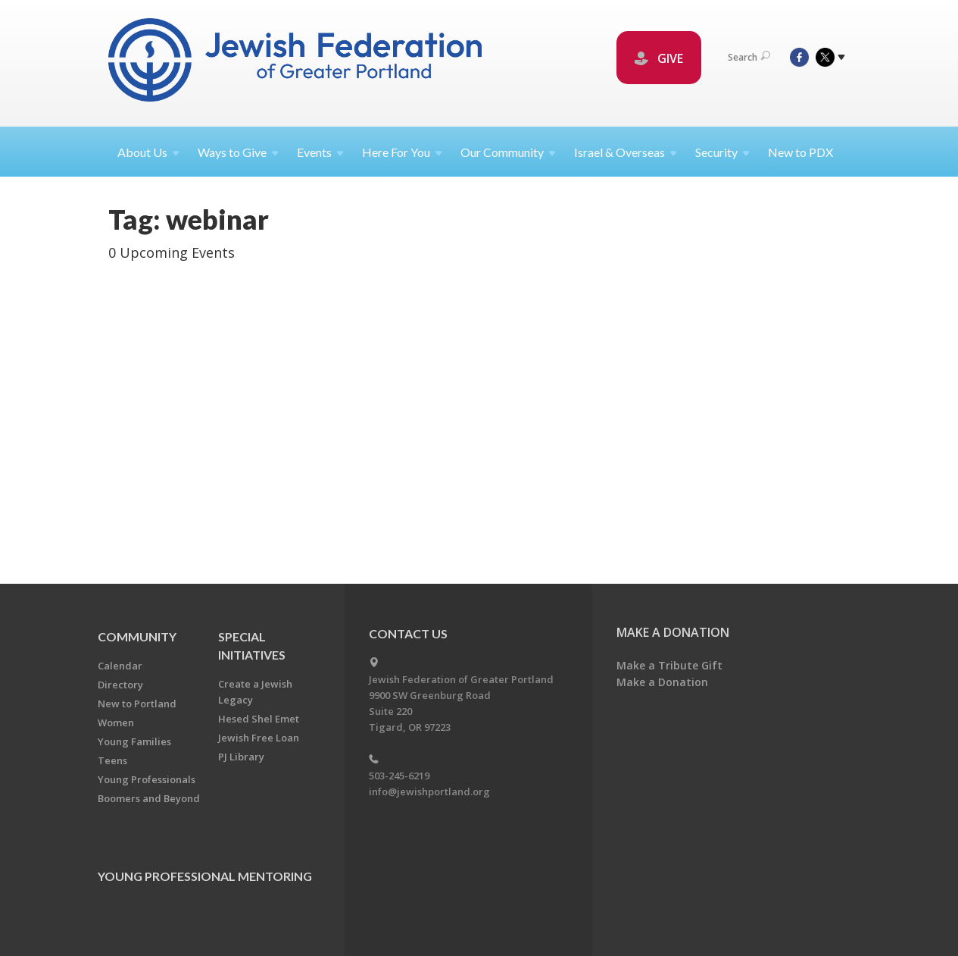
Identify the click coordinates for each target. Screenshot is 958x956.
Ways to (238, 152)
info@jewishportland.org (429, 791)
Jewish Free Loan (258, 737)
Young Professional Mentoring (205, 876)
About (148, 152)
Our (508, 152)
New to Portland (137, 703)
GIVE (659, 58)
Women (116, 722)
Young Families (134, 741)
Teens (112, 760)
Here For (402, 152)
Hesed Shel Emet (258, 719)
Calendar (120, 665)
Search (749, 57)
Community (137, 636)
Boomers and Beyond (149, 798)
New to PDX (800, 152)
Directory (120, 684)
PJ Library (241, 756)
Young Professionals (146, 779)
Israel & (625, 152)
